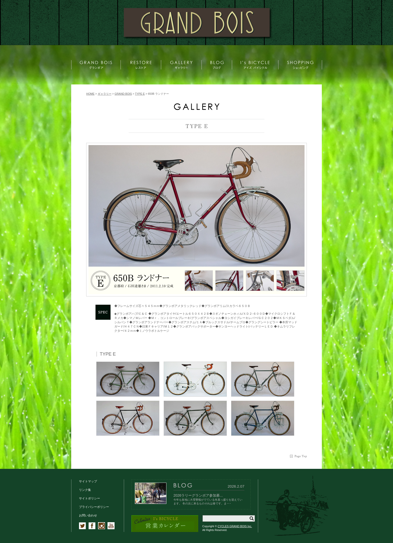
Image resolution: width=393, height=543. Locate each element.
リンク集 (85, 490)
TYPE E (140, 93)
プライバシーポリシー (94, 507)
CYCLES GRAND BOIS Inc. (235, 526)
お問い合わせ (88, 515)
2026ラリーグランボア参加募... (198, 495)
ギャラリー (105, 93)
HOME (90, 93)
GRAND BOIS (123, 93)
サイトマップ (88, 481)
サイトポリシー (89, 498)
